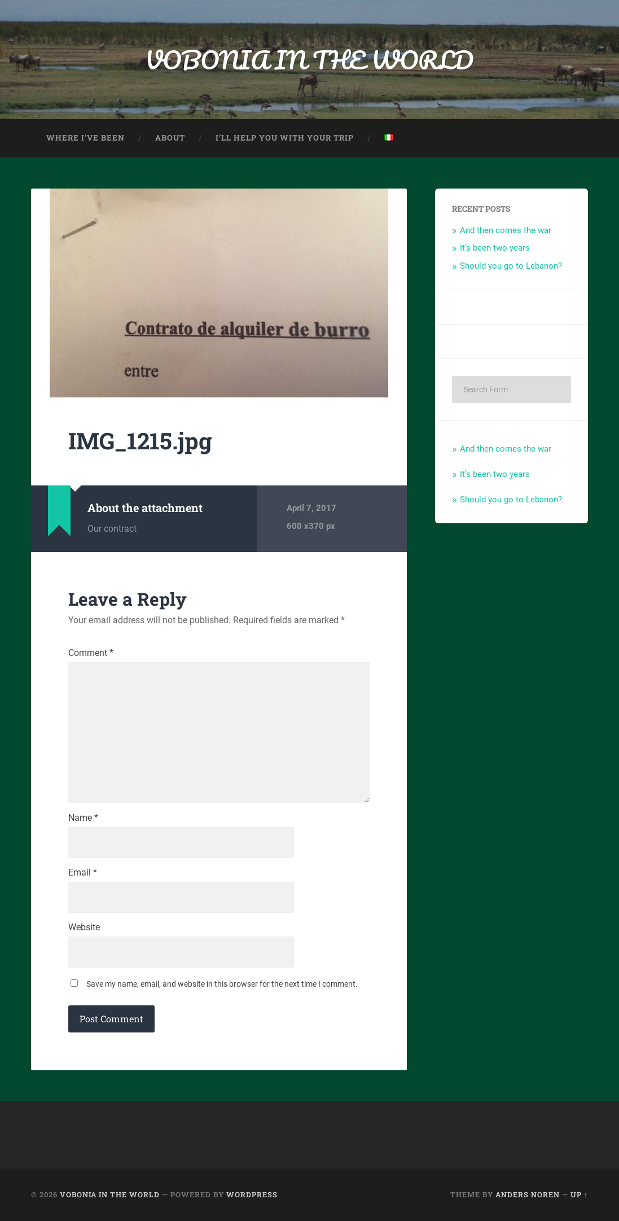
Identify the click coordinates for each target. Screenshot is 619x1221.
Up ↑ (579, 1194)
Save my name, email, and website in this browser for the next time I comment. (222, 983)
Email (82, 872)
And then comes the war (505, 230)
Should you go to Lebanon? (511, 266)
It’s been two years (495, 248)
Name (83, 817)
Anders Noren (527, 1194)
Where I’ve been (85, 138)
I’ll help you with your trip (285, 138)
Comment (90, 653)
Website (84, 927)
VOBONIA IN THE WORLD (309, 60)
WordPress (252, 1194)
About (170, 138)
